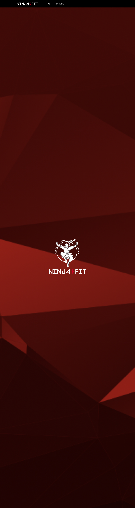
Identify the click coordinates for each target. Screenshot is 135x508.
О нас (47, 4)
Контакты (60, 4)
